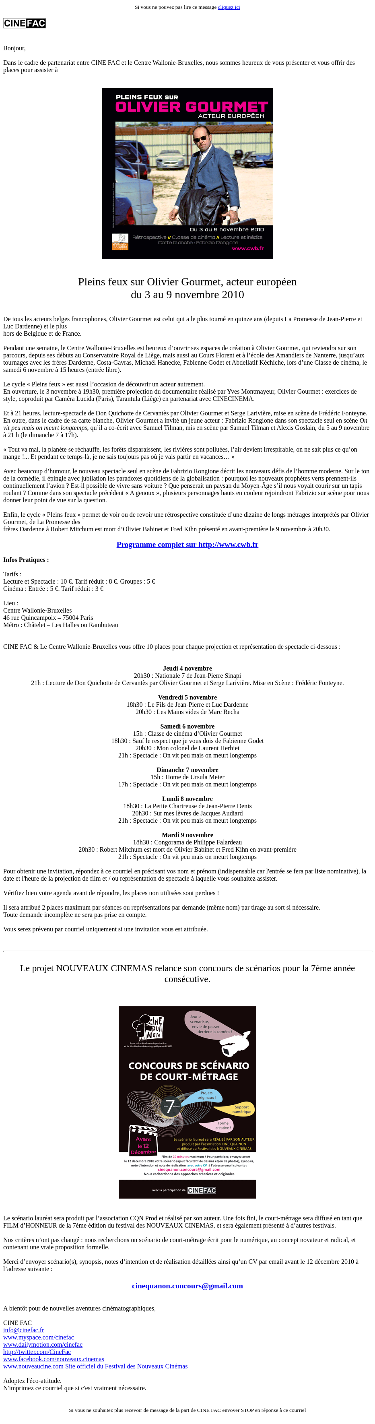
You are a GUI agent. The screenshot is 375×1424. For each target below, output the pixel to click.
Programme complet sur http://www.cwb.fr (188, 544)
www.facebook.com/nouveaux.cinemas (53, 1359)
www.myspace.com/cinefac (38, 1337)
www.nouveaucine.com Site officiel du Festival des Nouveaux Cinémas (95, 1366)
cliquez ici (229, 7)
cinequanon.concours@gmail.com (187, 1286)
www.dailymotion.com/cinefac (42, 1344)
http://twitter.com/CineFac (37, 1351)
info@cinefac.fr (23, 1330)
